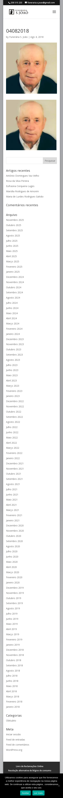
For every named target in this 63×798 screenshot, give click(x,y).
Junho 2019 (12, 618)
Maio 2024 (12, 313)
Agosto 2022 (13, 421)
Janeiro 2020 (13, 582)
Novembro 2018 (15, 655)
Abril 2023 (11, 380)
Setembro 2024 (14, 292)
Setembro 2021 (14, 478)
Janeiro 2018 (13, 706)
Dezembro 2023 (15, 339)
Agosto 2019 (13, 608)
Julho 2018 (11, 675)
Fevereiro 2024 (14, 328)
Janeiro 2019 (13, 644)
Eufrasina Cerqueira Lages (20, 186)
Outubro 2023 (13, 349)
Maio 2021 (12, 499)
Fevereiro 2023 (14, 391)
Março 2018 (12, 696)
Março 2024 (12, 323)
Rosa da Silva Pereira (17, 180)
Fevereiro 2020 (14, 577)
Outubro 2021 (13, 473)
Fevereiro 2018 (14, 701)
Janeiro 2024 (13, 334)
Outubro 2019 (13, 598)
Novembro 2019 (15, 593)
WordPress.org (14, 749)
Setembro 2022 (14, 416)
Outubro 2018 (13, 660)
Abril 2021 (11, 504)
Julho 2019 (11, 613)
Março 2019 (12, 634)
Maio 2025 (12, 251)
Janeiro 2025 (13, 271)
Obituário (11, 720)
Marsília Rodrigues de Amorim (22, 191)
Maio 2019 (12, 623)
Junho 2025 (12, 245)
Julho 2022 (11, 427)
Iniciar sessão (13, 734)
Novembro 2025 (15, 219)
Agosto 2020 (13, 546)
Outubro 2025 (13, 225)
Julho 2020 (11, 551)
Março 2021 (12, 510)
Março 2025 (12, 261)
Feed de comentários (17, 744)
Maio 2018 (12, 686)
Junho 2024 (12, 308)
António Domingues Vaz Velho (22, 175)
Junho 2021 (12, 494)
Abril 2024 (11, 318)
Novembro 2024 (15, 282)
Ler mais (38, 793)
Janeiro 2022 (13, 458)
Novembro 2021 (15, 468)
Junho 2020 (12, 556)
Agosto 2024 (13, 297)
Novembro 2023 (15, 344)
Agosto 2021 (13, 484)
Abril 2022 (11, 442)
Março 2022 (12, 447)
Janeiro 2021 (13, 520)
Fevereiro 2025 (14, 266)
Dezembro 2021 (15, 463)
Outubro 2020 (13, 535)
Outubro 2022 (13, 411)
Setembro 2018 (14, 665)
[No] (58, 785)
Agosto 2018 (13, 670)
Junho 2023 (12, 370)
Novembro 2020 (15, 530)
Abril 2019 (11, 629)
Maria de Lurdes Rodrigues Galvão (25, 196)
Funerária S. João (18, 37)
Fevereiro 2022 (14, 453)
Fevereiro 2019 (14, 639)
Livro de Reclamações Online (29, 766)
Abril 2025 (11, 256)
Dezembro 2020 (15, 525)
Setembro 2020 (14, 541)
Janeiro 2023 (13, 396)
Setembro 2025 (14, 230)
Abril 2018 (11, 691)
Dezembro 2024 (15, 277)
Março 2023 (12, 385)
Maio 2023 (12, 375)
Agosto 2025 (13, 235)
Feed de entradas (15, 739)
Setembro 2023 (14, 354)
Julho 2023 (11, 365)
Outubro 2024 (13, 287)
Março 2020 (12, 572)
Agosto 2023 (13, 359)
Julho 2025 (11, 240)
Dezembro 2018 (15, 649)
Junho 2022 (12, 432)
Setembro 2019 (14, 603)
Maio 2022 (12, 437)
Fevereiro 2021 (14, 515)
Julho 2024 (11, 302)
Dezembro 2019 (15, 587)
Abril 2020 (11, 567)
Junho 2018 (12, 680)
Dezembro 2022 (15, 401)
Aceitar (25, 793)
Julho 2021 (11, 489)
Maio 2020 (12, 561)
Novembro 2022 (15, 406)
